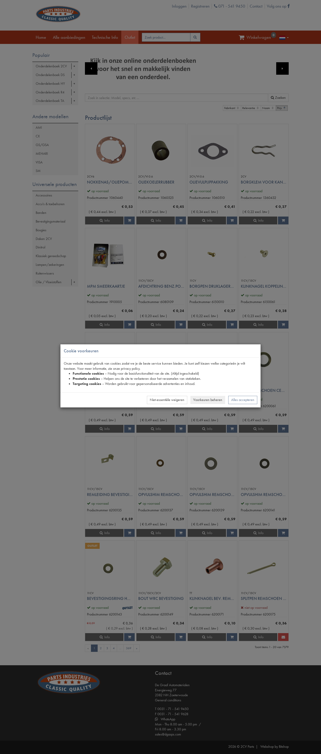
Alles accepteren (242, 399)
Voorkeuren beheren (207, 399)
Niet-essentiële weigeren (167, 399)
